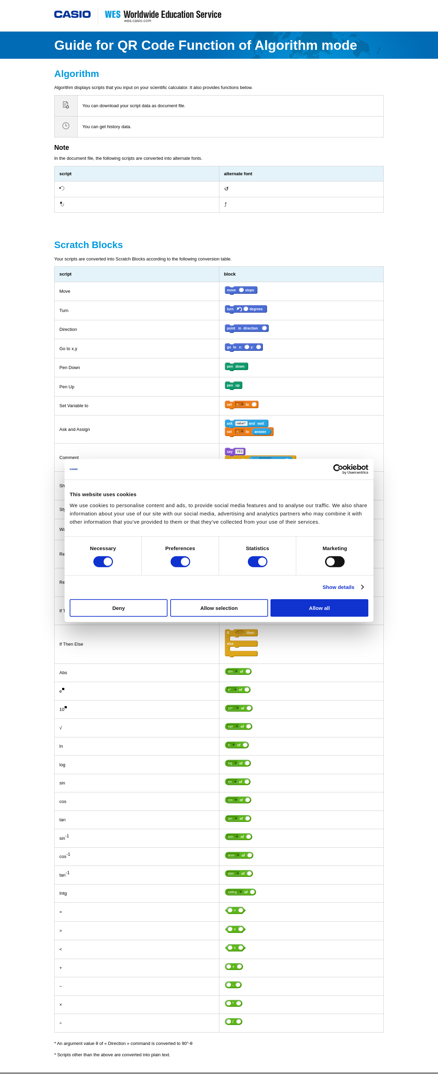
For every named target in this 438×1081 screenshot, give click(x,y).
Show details (339, 587)
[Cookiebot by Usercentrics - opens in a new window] (338, 469)
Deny (118, 608)
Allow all (319, 608)
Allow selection (219, 608)
